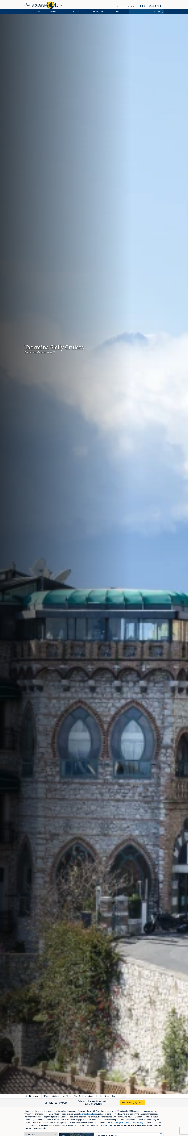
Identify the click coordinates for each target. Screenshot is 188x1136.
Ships (90, 1096)
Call (93, 1104)
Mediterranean (32, 1096)
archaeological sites (88, 1114)
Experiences (55, 12)
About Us (76, 12)
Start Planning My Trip (131, 1103)
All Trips (46, 1096)
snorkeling (138, 1123)
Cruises (55, 1096)
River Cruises (79, 1096)
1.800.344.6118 (150, 6)
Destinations (35, 12)
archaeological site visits (121, 1123)
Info (113, 1096)
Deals (106, 1096)
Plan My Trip (97, 12)
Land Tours (66, 1096)
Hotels (98, 1096)
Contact (118, 12)
